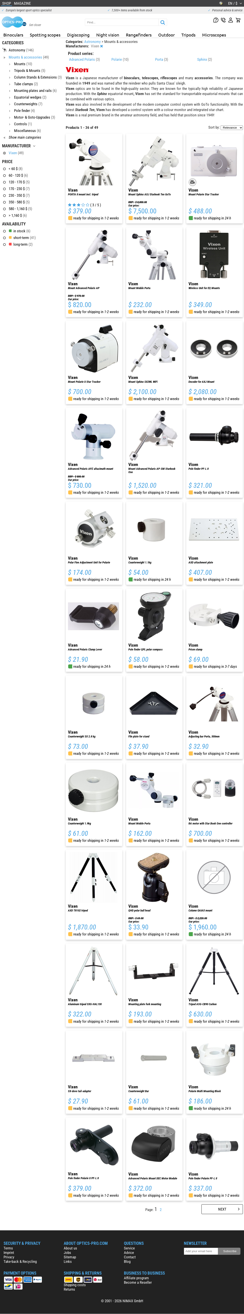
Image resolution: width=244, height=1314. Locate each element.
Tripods (188, 34)
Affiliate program (136, 1278)
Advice (129, 1252)
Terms (8, 1248)
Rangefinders (139, 34)
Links (68, 1261)
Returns (69, 1289)
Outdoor (166, 34)
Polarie (120, 59)
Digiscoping (78, 34)
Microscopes (214, 34)
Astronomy (93, 41)
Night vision (107, 34)
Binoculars (13, 34)
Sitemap (70, 1257)
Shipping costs (75, 1285)
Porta (161, 59)
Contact (130, 1257)
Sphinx (204, 59)
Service (129, 1248)
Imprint (9, 1252)
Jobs (67, 1252)
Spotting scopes (45, 34)
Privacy (9, 1257)
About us (70, 1248)
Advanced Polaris (84, 59)
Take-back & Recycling (20, 1261)
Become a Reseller (138, 1282)
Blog (127, 1261)
